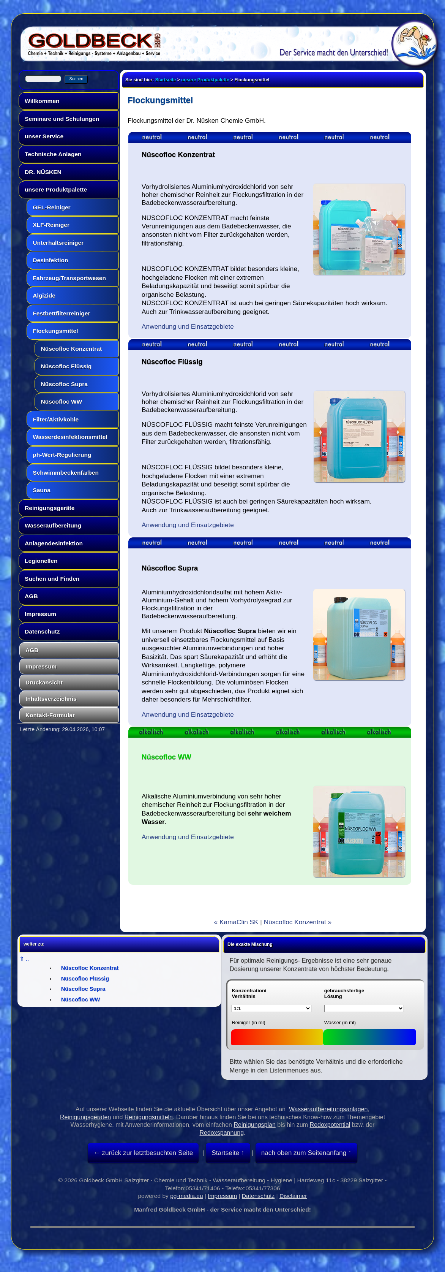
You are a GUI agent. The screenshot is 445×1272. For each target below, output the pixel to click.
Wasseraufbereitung (53, 525)
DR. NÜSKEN (43, 172)
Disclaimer (293, 1196)
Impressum (40, 614)
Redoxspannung (222, 1132)
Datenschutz (42, 631)
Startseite (165, 79)
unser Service (44, 136)
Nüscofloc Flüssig (66, 366)
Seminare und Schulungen (62, 119)
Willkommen (42, 101)
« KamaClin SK (236, 922)
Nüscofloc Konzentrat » (298, 922)
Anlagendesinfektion (54, 543)
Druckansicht (44, 682)
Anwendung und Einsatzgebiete (188, 326)
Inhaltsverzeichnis (51, 698)
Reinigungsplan (254, 1125)
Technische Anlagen (53, 154)
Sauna (41, 490)
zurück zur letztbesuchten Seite (146, 1152)
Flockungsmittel (55, 331)
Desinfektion (50, 260)
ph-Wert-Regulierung (62, 454)
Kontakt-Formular (50, 715)
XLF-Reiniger (51, 225)
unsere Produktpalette (56, 189)
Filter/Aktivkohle (56, 419)
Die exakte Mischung (250, 944)
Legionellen (41, 561)
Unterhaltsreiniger (58, 242)
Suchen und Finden (52, 578)
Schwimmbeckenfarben (66, 472)
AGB (31, 596)
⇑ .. (24, 959)
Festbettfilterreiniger (61, 313)
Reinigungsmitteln (149, 1117)
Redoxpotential (330, 1125)
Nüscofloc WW (61, 401)
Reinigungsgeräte (49, 508)
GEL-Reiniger (51, 207)
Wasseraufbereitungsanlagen (328, 1109)
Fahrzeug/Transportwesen (69, 278)
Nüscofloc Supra (64, 384)
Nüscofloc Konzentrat (71, 348)
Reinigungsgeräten (85, 1117)
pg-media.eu (186, 1196)
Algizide (44, 295)
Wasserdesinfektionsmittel (70, 437)
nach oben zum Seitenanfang (304, 1152)
